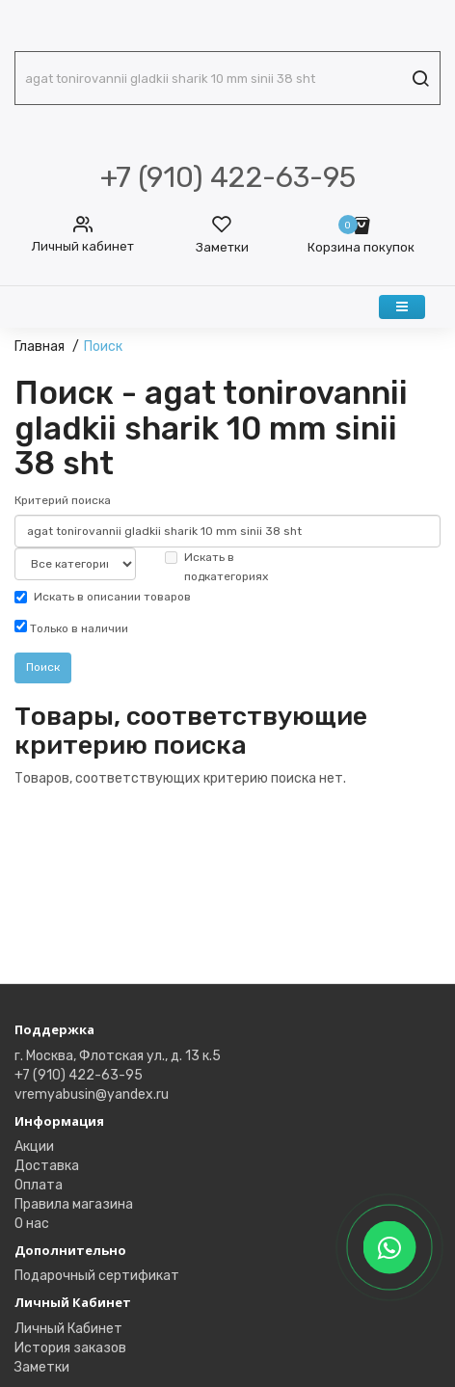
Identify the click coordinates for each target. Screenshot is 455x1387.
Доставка (46, 1166)
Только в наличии (71, 627)
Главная (39, 346)
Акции (34, 1146)
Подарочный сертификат (96, 1275)
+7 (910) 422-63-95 (78, 1075)
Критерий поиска (62, 500)
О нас (31, 1223)
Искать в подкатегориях (216, 566)
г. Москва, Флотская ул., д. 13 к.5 (117, 1056)
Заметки (41, 1367)
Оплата (38, 1185)
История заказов (70, 1348)
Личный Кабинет (68, 1328)
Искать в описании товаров (102, 596)
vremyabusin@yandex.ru (91, 1094)
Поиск (103, 346)
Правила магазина (73, 1204)
